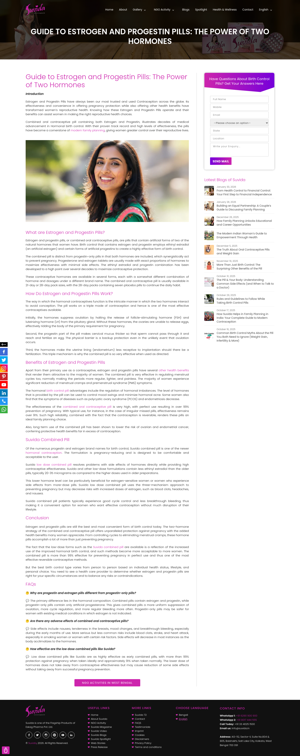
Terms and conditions (148, 747)
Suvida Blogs (98, 735)
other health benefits (174, 370)
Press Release (99, 747)
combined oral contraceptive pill (87, 407)
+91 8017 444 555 (246, 720)
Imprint (139, 731)
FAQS (138, 723)
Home (109, 10)
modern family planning (88, 130)
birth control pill (57, 391)
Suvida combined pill (108, 547)
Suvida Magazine (101, 727)
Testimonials (142, 727)
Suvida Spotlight (101, 739)
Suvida (32, 743)
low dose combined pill (54, 465)
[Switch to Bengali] (195, 715)
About (123, 10)
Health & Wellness (225, 10)
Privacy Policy (143, 743)
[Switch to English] (195, 719)
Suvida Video (99, 731)
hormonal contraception (44, 453)
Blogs (185, 10)
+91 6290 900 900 (246, 715)
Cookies (140, 735)
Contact (247, 10)
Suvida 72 (141, 715)
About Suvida (99, 719)
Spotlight (201, 10)
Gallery (137, 10)
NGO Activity (162, 10)
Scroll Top (6, 750)
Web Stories (98, 743)
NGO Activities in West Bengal (107, 683)
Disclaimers (142, 739)
